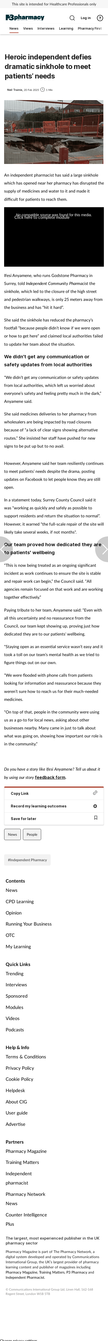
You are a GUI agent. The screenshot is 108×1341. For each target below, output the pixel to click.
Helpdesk (15, 1090)
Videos (13, 1018)
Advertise (15, 1124)
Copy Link (54, 793)
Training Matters (22, 1162)
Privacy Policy (20, 1068)
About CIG (16, 1101)
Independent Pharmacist (25, 1277)
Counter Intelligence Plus (26, 1219)
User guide (17, 1113)
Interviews (16, 984)
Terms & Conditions (26, 1056)
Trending (14, 973)
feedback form (50, 777)
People (32, 834)
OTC (10, 935)
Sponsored (17, 996)
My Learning (18, 946)
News (12, 834)
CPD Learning (20, 901)
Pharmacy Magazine (26, 1151)
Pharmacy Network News (25, 1198)
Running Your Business (29, 924)
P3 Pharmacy (76, 1272)
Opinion (14, 913)
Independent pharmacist (19, 1178)
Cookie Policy (19, 1079)
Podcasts (15, 1029)
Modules (14, 1007)
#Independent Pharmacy (27, 860)
